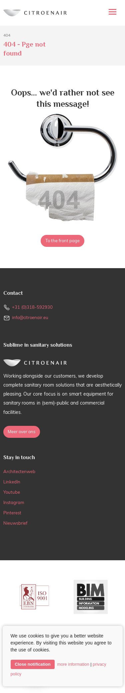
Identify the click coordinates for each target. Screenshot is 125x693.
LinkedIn (11, 481)
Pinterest (12, 512)
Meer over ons (21, 431)
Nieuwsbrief (15, 523)
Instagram (13, 502)
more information (73, 664)
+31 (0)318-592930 (32, 307)
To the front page (62, 240)
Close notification (32, 664)
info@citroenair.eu (30, 317)
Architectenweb (19, 471)
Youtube (11, 492)
